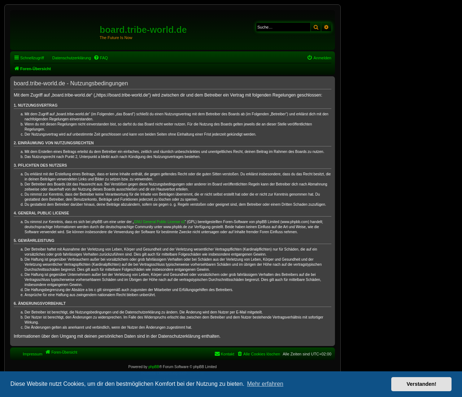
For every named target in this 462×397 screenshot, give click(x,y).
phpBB (153, 367)
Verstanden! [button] (421, 384)
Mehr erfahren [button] (265, 384)
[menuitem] (100, 58)
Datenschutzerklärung (71, 58)
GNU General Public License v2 (159, 222)
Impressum (32, 354)
